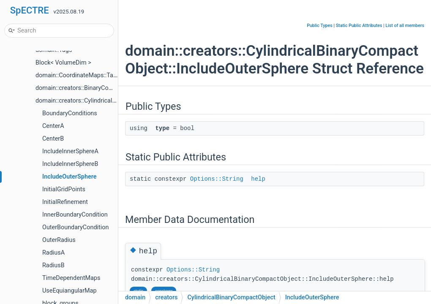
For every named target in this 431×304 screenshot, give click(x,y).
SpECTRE (29, 10)
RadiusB (53, 265)
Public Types (320, 25)
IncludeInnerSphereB (70, 164)
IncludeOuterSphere (69, 176)
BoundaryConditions (69, 113)
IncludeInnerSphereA (70, 151)
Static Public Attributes (359, 25)
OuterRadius (59, 240)
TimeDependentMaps (71, 278)
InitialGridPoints (63, 189)
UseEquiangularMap (69, 290)
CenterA (53, 126)
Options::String (216, 179)
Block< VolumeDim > (63, 62)
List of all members (404, 25)
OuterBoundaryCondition (75, 227)
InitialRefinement (65, 202)
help (258, 179)
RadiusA (53, 252)
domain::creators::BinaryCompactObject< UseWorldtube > (113, 88)
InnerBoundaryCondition (75, 214)
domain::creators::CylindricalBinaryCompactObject (103, 100)
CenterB (53, 138)
